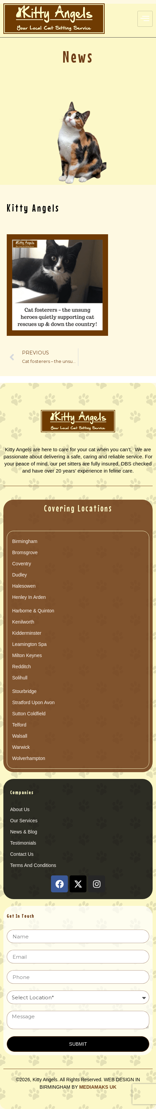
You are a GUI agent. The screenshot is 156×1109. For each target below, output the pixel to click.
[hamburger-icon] (145, 19)
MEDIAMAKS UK (97, 1087)
